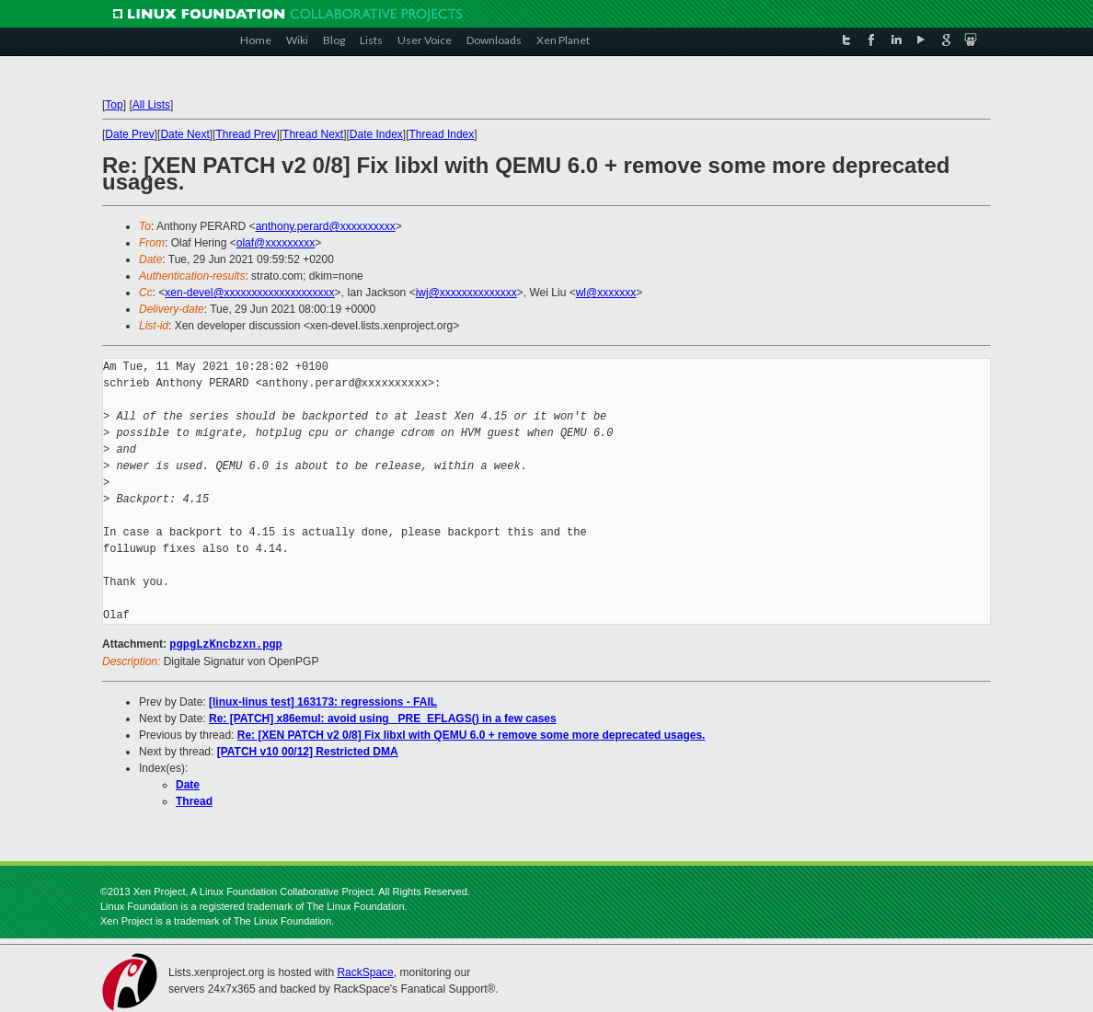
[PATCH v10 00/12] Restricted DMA (307, 750)
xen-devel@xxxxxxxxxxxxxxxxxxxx (249, 292)
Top (113, 104)
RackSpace (365, 971)
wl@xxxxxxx (606, 292)
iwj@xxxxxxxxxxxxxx (466, 292)
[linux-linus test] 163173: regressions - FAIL (323, 701)
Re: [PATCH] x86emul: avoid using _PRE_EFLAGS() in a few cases (383, 717)
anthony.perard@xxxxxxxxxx (326, 226)
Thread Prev (245, 134)
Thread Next (312, 134)
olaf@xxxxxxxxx (276, 242)
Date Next (184, 134)
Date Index (376, 134)
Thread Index (442, 134)
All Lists (151, 104)
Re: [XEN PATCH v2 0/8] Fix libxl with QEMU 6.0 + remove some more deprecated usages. (471, 734)
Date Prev (129, 134)
